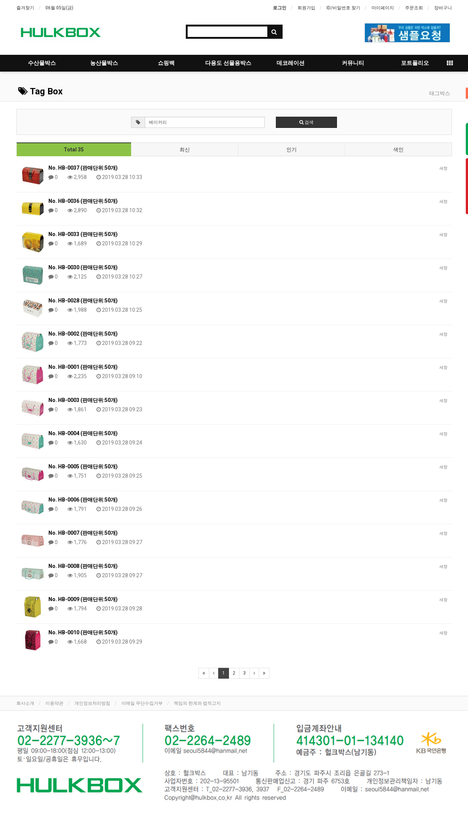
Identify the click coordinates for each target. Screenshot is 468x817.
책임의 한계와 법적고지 (197, 703)
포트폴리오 (415, 63)
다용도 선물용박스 (228, 63)
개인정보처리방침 (92, 703)
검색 (306, 122)
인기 (291, 150)
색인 (398, 150)
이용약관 (54, 703)
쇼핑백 (166, 63)
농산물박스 (104, 63)
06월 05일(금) (59, 7)
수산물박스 (42, 63)
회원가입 (306, 7)
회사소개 (25, 703)
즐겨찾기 (25, 7)
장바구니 (443, 7)
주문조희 (414, 7)
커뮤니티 (353, 63)
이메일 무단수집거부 (142, 703)
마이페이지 (383, 7)
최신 (184, 150)
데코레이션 (291, 63)
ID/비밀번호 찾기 (343, 7)
